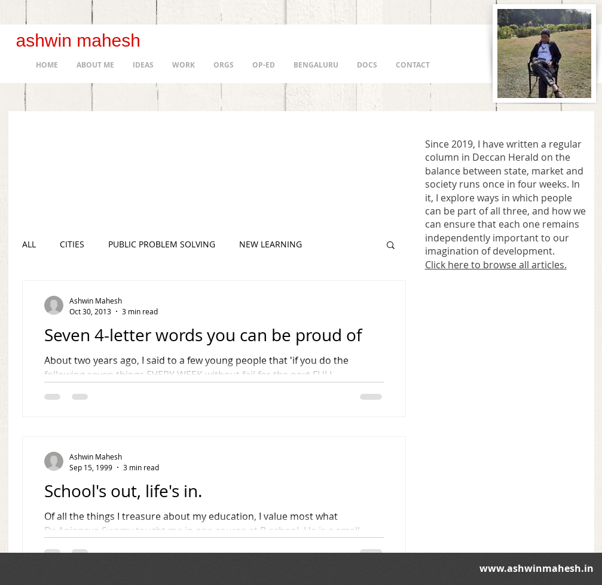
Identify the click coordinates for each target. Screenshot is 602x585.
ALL (29, 244)
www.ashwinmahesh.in (536, 568)
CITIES (72, 244)
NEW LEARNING (270, 244)
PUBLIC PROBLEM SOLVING (161, 244)
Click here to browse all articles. (496, 264)
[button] (390, 246)
